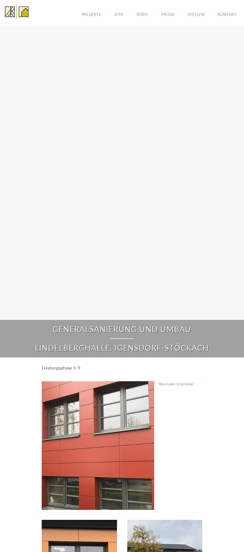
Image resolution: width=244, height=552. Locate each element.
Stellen (196, 14)
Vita (118, 14)
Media (168, 14)
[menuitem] (91, 11)
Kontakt (227, 14)
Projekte (91, 14)
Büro (142, 14)
